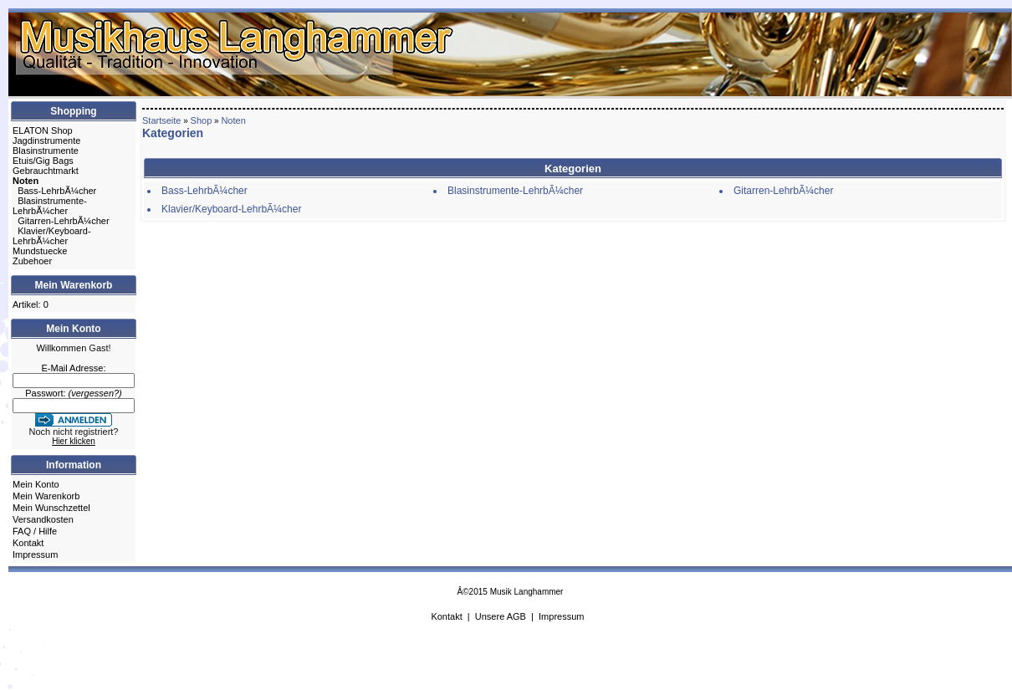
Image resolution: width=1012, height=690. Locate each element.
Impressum (35, 554)
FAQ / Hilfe (35, 531)
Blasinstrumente (46, 151)
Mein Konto (36, 484)
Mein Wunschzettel (51, 508)
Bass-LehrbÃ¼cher (57, 191)
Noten (233, 120)
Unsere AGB (500, 616)
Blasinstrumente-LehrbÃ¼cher (50, 206)
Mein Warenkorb (46, 496)
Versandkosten (43, 519)
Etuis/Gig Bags (43, 161)
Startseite (161, 120)
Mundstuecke (40, 251)
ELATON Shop (43, 130)
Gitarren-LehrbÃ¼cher (63, 221)
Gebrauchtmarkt (46, 171)
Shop (201, 120)
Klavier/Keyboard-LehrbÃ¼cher (52, 236)
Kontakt (28, 543)
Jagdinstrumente (46, 140)
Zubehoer (32, 261)
